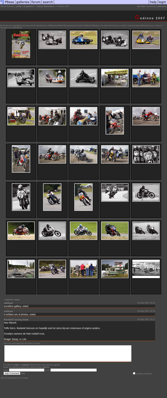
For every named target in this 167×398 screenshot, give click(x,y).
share (16, 300)
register (25, 368)
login (16, 368)
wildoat (8, 303)
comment (8, 300)
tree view (141, 6)
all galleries (28, 6)
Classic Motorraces (45, 6)
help (23, 376)
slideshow (161, 6)
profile (19, 6)
